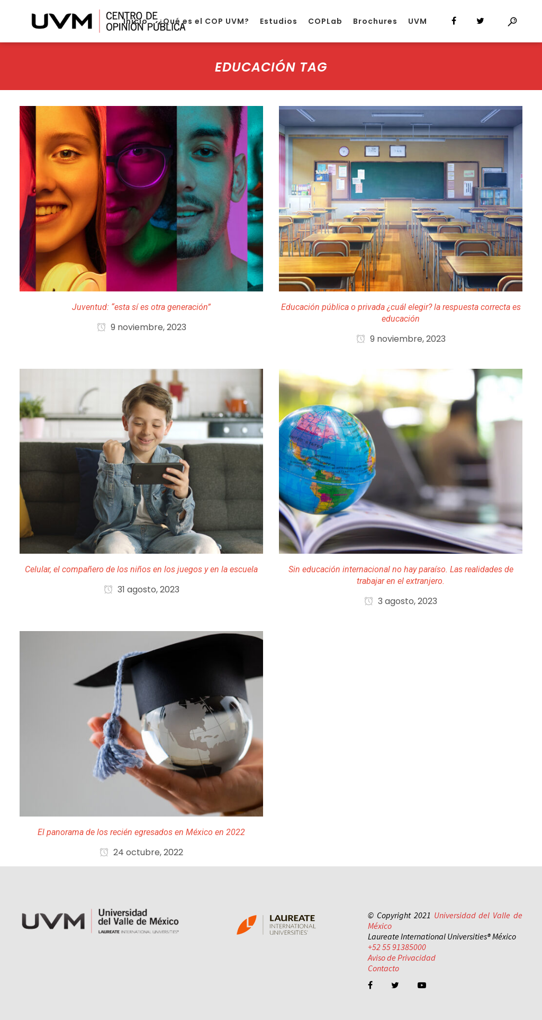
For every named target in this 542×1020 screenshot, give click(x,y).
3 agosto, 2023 (400, 601)
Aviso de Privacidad (402, 957)
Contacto (383, 968)
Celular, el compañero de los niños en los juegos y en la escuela (141, 569)
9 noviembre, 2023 (141, 327)
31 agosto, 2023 (141, 589)
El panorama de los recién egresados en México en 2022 (141, 832)
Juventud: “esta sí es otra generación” (141, 307)
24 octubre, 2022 (141, 852)
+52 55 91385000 (397, 947)
